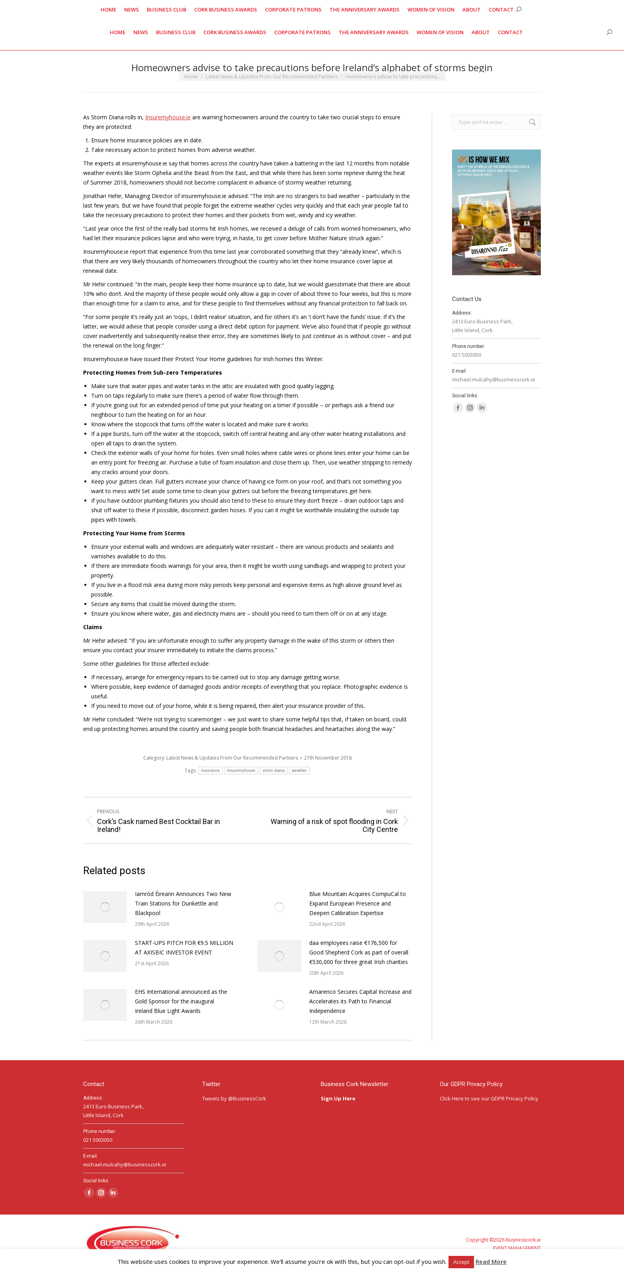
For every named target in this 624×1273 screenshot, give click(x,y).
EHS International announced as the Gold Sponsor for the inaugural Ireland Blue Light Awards (181, 1001)
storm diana (274, 770)
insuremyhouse (241, 770)
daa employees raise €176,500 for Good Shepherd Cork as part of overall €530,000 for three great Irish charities (358, 952)
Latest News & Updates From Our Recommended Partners (232, 757)
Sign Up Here (339, 1098)
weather (299, 770)
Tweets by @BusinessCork (234, 1098)
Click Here (452, 1098)
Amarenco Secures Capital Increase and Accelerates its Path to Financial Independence (360, 1001)
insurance (210, 770)
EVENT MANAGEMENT (517, 1248)
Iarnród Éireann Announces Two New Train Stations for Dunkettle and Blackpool (183, 903)
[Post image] (105, 907)
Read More (491, 1261)
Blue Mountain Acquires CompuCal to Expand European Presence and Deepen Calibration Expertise (357, 903)
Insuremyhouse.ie (168, 117)
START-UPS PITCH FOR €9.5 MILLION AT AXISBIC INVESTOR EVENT (184, 947)
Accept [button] (461, 1261)
